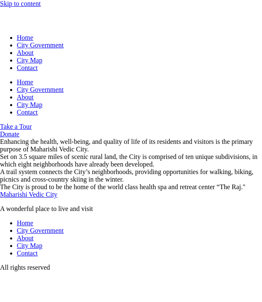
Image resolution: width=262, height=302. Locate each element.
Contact (27, 67)
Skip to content (20, 3)
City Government (40, 45)
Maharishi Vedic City (29, 194)
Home (25, 37)
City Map (29, 60)
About (25, 52)
